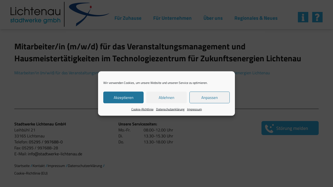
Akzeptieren (123, 97)
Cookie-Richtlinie (142, 109)
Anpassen (209, 97)
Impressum (194, 109)
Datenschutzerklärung (170, 109)
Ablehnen (166, 97)
